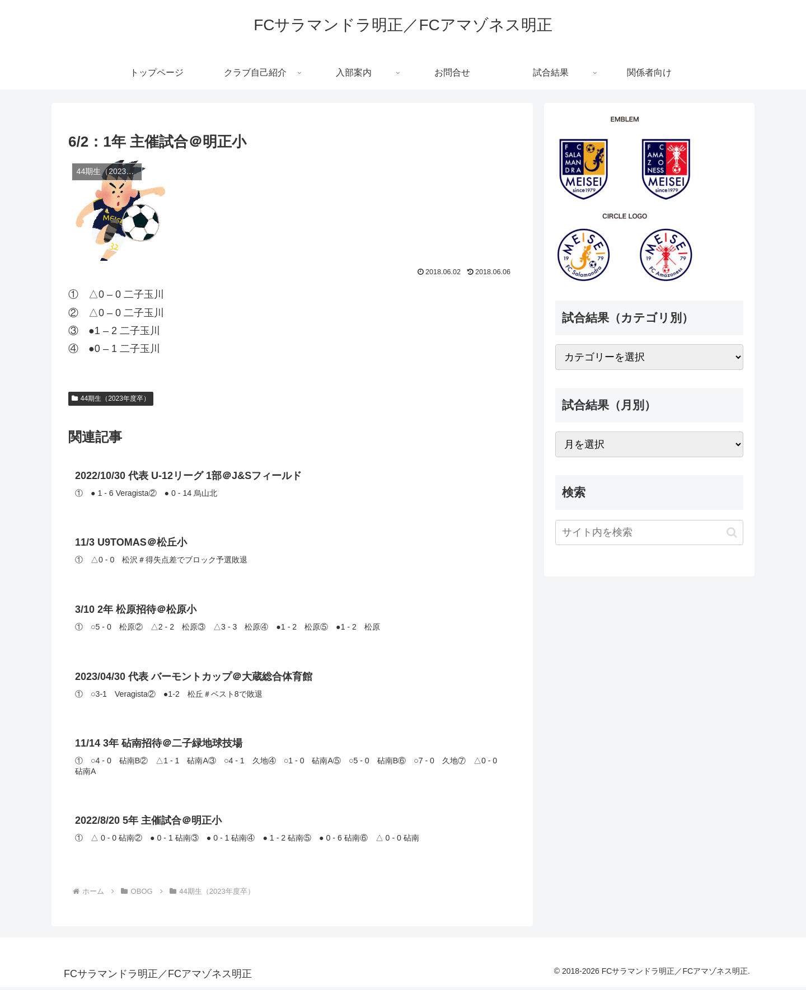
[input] (649, 532)
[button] (732, 532)
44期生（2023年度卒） (111, 398)
